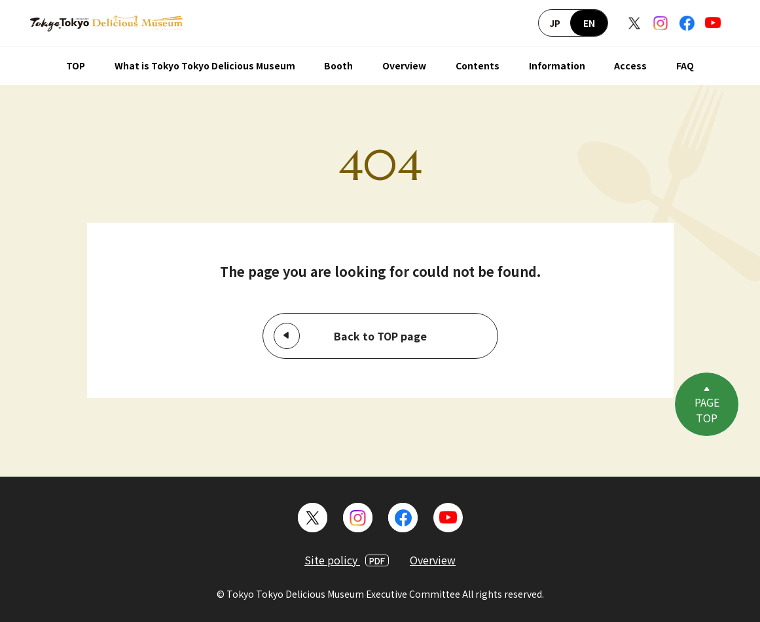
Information (557, 65)
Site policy (346, 560)
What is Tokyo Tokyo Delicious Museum (205, 65)
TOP (75, 65)
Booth (338, 65)
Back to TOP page (380, 336)
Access (630, 65)
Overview (404, 65)
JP (554, 22)
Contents (477, 65)
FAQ (685, 65)
